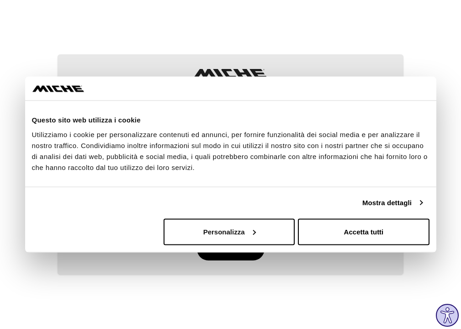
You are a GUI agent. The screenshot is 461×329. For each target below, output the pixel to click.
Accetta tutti (364, 231)
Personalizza (229, 231)
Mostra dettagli (387, 203)
